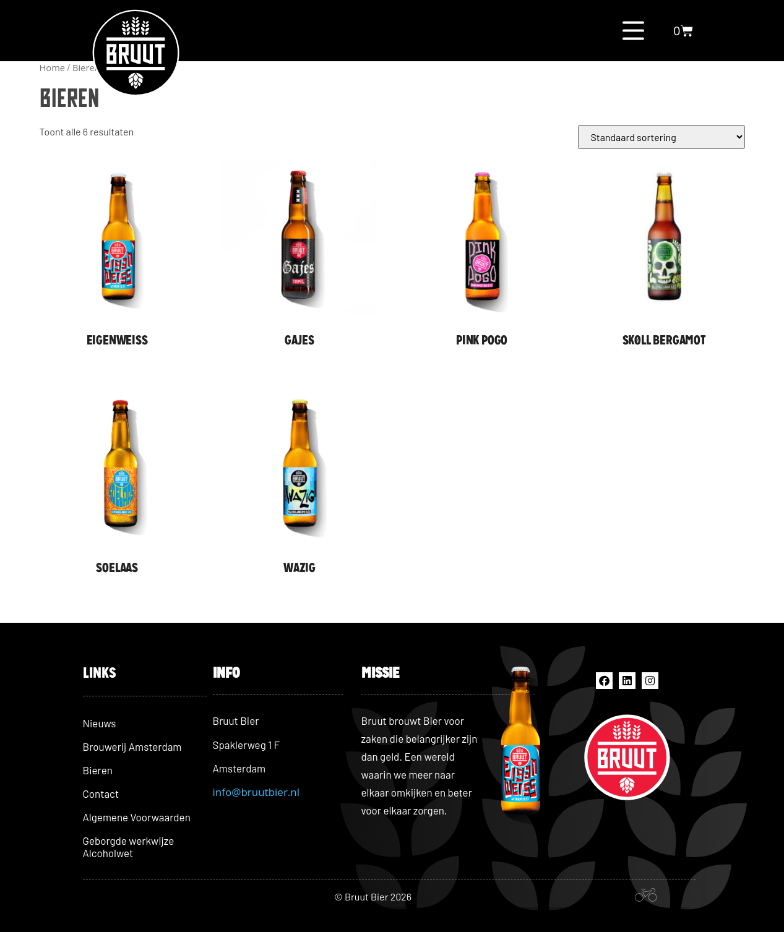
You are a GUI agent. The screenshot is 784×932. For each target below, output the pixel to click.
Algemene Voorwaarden (137, 817)
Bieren (98, 770)
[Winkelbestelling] (661, 137)
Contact (101, 793)
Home (53, 67)
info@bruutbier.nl (256, 792)
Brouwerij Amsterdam (132, 746)
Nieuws (99, 723)
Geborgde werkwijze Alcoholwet (128, 846)
